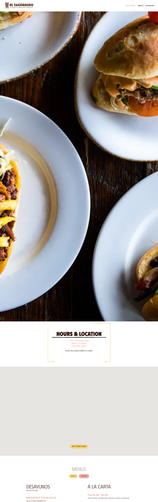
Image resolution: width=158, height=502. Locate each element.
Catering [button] (149, 6)
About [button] (141, 6)
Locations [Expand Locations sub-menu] (130, 6)
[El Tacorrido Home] (21, 5)
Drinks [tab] (84, 459)
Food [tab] (73, 459)
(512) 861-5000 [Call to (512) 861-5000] (79, 329)
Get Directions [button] (79, 429)
